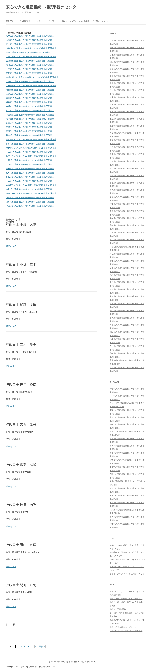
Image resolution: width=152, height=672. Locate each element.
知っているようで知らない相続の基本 (126, 630)
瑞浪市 (30, 65)
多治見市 (31, 48)
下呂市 (30, 114)
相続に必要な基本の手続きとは (123, 627)
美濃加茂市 (32, 77)
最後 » (42, 646)
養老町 (30, 131)
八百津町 (31, 185)
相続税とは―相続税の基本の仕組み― (126, 598)
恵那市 (30, 73)
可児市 (30, 90)
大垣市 (30, 40)
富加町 (30, 173)
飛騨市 (30, 102)
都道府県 (9, 21)
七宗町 (30, 181)
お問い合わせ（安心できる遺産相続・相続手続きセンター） (85, 21)
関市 (29, 52)
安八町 (30, 152)
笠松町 (30, 127)
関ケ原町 (31, 139)
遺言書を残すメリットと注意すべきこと (127, 574)
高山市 (30, 44)
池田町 (30, 206)
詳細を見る (11, 246)
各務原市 (31, 85)
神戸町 (30, 143)
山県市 (30, 94)
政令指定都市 (25, 21)
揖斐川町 (31, 156)
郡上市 (30, 110)
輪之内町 (31, 148)
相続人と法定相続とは (119, 609)
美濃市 (30, 61)
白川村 (30, 202)
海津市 (30, 119)
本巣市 (30, 106)
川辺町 (30, 177)
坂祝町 (30, 168)
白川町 (30, 189)
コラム (39, 21)
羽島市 (30, 69)
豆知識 (51, 21)
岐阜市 (30, 36)
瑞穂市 (30, 98)
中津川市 (31, 56)
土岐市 (30, 81)
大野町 (30, 160)
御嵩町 (30, 197)
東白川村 (31, 193)
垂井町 (30, 135)
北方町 (30, 164)
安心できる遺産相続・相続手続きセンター (43, 7)
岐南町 (30, 123)
